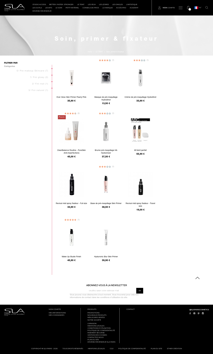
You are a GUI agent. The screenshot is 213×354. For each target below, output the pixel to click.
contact (130, 309)
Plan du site (93, 340)
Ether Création (174, 348)
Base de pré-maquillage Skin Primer (106, 204)
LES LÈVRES (104, 4)
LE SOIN (59, 8)
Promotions (93, 313)
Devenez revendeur (41, 11)
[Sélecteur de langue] (196, 7)
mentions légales (96, 348)
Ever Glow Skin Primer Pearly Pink (71, 97)
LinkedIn (207, 313)
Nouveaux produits (96, 315)
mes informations (57, 313)
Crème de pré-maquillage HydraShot (140, 97)
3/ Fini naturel (38, 90)
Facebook (190, 313)
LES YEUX (92, 4)
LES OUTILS (37, 8)
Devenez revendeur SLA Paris (101, 342)
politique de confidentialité (132, 348)
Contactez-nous (95, 337)
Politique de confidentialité (101, 330)
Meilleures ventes (96, 317)
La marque (107, 8)
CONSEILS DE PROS (90, 8)
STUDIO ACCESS (39, 4)
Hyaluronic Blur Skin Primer (106, 257)
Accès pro (121, 8)
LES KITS (48, 8)
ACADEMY (134, 8)
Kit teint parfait (140, 150)
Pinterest (198, 313)
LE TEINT (80, 4)
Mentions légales (95, 326)
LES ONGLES (117, 4)
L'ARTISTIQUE (131, 4)
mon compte (55, 309)
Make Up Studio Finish (71, 257)
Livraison (91, 323)
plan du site (156, 348)
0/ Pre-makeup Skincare (32, 71)
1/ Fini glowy (39, 77)
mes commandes (56, 315)
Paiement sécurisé (96, 333)
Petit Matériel (72, 8)
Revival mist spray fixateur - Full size (71, 204)
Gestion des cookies (97, 335)
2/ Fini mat (40, 84)
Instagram (202, 313)
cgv (111, 348)
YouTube (194, 313)
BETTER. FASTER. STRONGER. (61, 4)
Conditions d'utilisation (99, 328)
